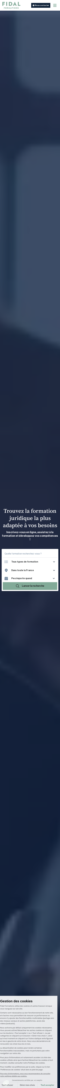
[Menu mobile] (54, 5)
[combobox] (33, 570)
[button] (40, 5)
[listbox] (33, 562)
